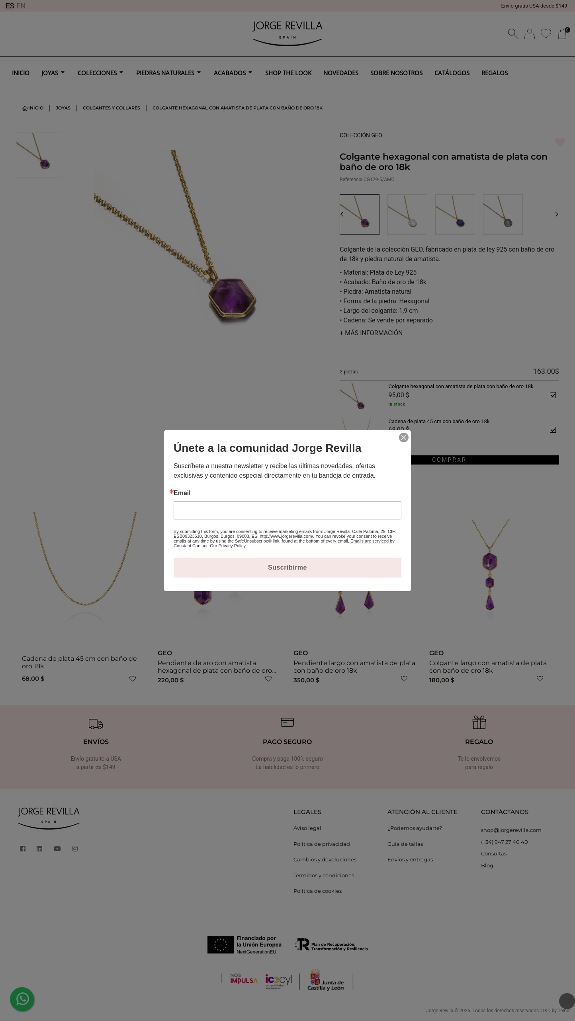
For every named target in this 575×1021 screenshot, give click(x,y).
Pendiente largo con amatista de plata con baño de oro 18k (354, 666)
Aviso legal (307, 828)
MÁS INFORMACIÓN (371, 333)
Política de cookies (317, 891)
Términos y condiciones (323, 875)
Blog (487, 865)
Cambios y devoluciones (324, 859)
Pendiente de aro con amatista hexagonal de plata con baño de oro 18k (215, 670)
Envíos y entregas (410, 859)
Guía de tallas (405, 844)
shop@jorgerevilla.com (511, 830)
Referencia (351, 179)
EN (20, 6)
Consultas (494, 853)
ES (10, 6)
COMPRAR (449, 460)
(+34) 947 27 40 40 (504, 842)
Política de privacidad (321, 844)
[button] (342, 214)
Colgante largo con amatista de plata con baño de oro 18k (488, 666)
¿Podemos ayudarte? (414, 828)
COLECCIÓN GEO (361, 135)
